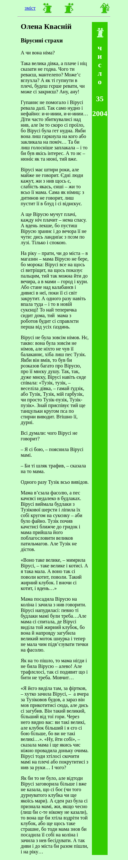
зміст (30, 8)
